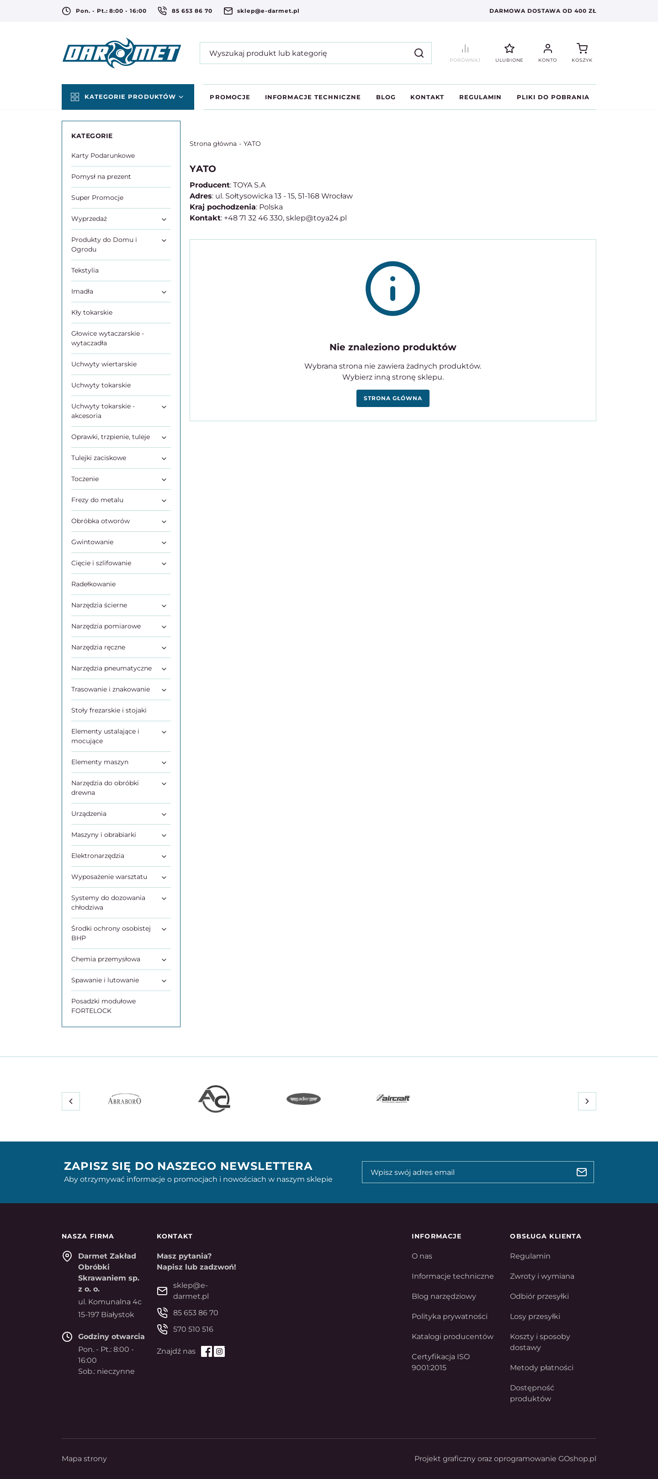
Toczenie (85, 479)
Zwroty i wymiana (542, 1276)
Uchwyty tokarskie (101, 385)
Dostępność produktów (532, 1393)
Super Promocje (97, 197)
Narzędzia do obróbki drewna (105, 788)
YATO (252, 143)
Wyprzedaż (89, 218)
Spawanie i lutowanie (105, 980)
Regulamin (480, 97)
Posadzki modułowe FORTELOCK (103, 1006)
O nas (422, 1256)
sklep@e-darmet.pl (268, 10)
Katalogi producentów (453, 1336)
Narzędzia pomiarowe (106, 626)
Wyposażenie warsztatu (109, 877)
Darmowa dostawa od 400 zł (542, 10)
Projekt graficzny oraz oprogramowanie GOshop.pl (505, 1458)
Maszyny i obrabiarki (103, 835)
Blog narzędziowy (444, 1296)
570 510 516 (193, 1329)
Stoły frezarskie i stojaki (109, 710)
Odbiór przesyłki (539, 1296)
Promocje (230, 97)
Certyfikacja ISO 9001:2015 (441, 1362)
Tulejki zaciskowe (98, 458)
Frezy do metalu (97, 500)
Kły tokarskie (91, 312)
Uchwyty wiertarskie (104, 364)
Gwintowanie (92, 542)
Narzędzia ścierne (99, 605)
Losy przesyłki (535, 1316)
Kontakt (427, 97)
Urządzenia (88, 813)
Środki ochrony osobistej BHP (111, 933)
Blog (386, 97)
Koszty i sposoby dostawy (540, 1342)
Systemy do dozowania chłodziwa (108, 902)
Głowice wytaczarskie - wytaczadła (107, 338)
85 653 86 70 (192, 10)
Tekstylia (85, 270)
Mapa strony (84, 1458)
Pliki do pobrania (553, 97)
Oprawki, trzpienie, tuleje (110, 437)
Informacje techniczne (313, 97)
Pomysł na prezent (101, 176)
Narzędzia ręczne (98, 647)
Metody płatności (541, 1367)
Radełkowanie (93, 584)
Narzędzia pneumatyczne (111, 668)
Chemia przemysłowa (105, 959)
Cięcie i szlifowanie (101, 563)
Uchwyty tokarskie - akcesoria (103, 411)
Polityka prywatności (450, 1316)
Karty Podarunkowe (103, 155)
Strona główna (213, 143)
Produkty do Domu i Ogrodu (104, 244)
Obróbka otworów (100, 521)
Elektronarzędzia (97, 856)
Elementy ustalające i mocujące (105, 736)
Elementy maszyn (99, 762)
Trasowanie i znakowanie (110, 689)
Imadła (82, 291)
